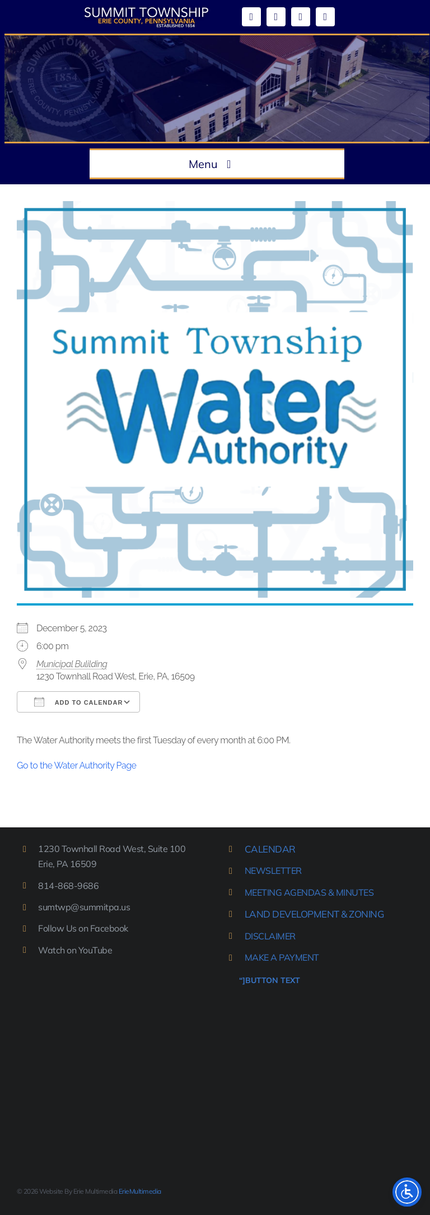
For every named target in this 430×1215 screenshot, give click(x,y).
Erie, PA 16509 (67, 863)
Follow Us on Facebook (83, 928)
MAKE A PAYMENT (282, 957)
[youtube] (276, 16)
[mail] (300, 16)
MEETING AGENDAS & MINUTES (309, 892)
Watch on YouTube (75, 950)
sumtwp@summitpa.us (84, 907)
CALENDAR (270, 849)
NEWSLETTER (273, 870)
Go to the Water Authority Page (76, 765)
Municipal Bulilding (72, 664)
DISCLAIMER (270, 936)
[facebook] (251, 16)
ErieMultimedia (140, 1191)
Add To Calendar (78, 702)
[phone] (325, 16)
